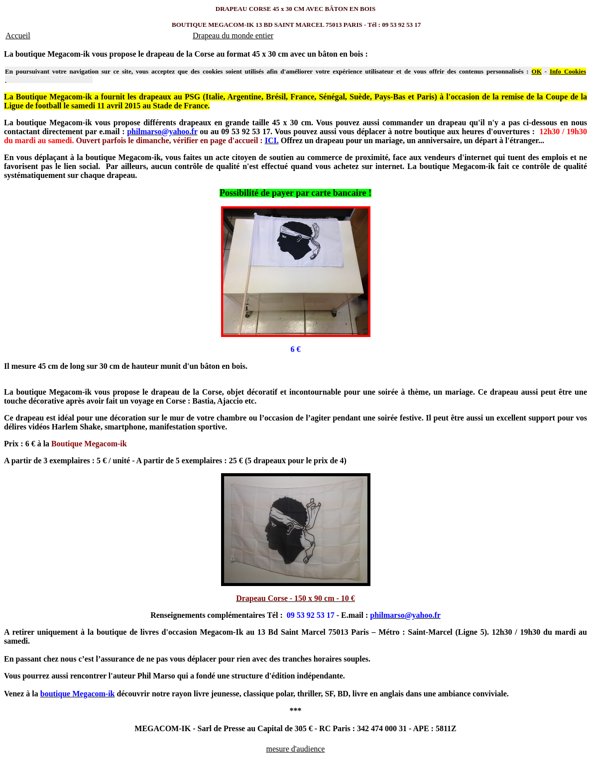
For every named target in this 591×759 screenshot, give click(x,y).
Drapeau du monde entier (233, 35)
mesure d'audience (295, 749)
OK (537, 71)
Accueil (17, 35)
